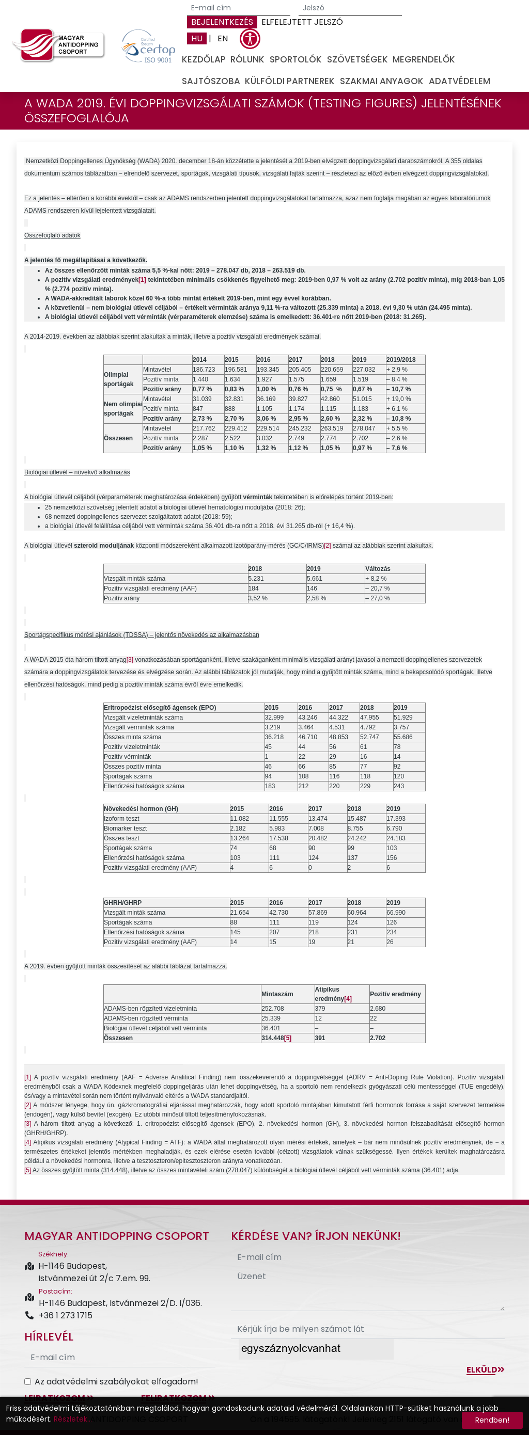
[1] (27, 1077)
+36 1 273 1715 (58, 1315)
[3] (130, 659)
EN (222, 38)
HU (197, 38)
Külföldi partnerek (290, 81)
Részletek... (73, 1419)
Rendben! (492, 1420)
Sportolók (296, 59)
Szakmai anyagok (382, 81)
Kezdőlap (204, 59)
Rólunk (247, 59)
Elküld (485, 1370)
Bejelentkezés (222, 22)
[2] (327, 545)
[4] (27, 1142)
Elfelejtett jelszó (302, 22)
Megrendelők (424, 59)
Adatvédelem (459, 81)
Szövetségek (357, 59)
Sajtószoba (211, 81)
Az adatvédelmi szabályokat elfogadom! (116, 1382)
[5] (27, 1170)
